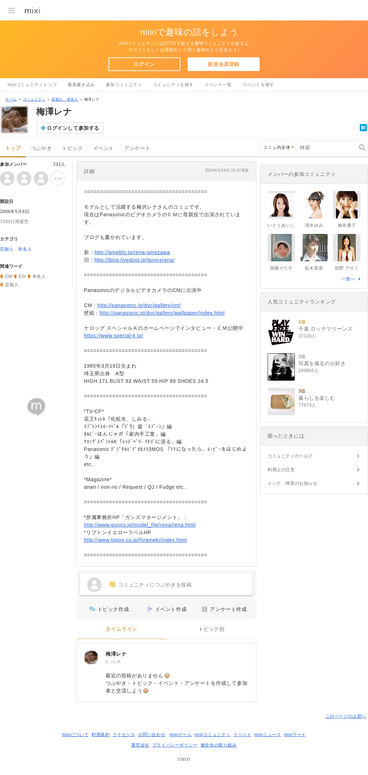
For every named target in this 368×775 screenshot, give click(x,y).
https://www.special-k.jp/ (113, 335)
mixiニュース (267, 734)
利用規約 (100, 734)
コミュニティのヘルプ (290, 456)
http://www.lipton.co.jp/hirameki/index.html (135, 540)
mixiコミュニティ (212, 734)
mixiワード (295, 734)
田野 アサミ (347, 268)
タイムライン (121, 629)
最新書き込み (81, 84)
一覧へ (348, 279)
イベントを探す (258, 84)
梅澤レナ (116, 654)
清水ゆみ (314, 225)
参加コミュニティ (124, 84)
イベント (103, 148)
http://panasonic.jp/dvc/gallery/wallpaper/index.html (162, 313)
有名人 (39, 276)
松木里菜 (314, 268)
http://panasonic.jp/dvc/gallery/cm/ (139, 305)
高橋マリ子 (281, 268)
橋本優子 (347, 225)
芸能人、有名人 (64, 99)
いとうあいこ (281, 225)
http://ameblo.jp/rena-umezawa (132, 252)
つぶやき (41, 148)
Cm (22, 276)
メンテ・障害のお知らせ (293, 483)
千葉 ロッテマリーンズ (326, 329)
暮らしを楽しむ (317, 398)
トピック (72, 148)
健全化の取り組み (219, 745)
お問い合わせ (152, 734)
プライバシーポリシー (175, 745)
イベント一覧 (218, 84)
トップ (13, 148)
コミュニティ (34, 99)
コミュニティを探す (173, 84)
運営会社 (140, 745)
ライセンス (124, 734)
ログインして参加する (73, 128)
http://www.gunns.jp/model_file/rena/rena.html (140, 525)
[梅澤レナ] (91, 657)
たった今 (113, 662)
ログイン (144, 64)
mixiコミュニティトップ (32, 84)
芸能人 (12, 284)
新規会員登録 (223, 64)
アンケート (137, 148)
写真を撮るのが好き (322, 363)
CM (8, 276)
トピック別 (211, 629)
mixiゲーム (181, 734)
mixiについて (75, 734)
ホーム (11, 99)
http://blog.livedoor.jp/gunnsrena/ (134, 260)
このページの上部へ (346, 716)
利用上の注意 (281, 469)
